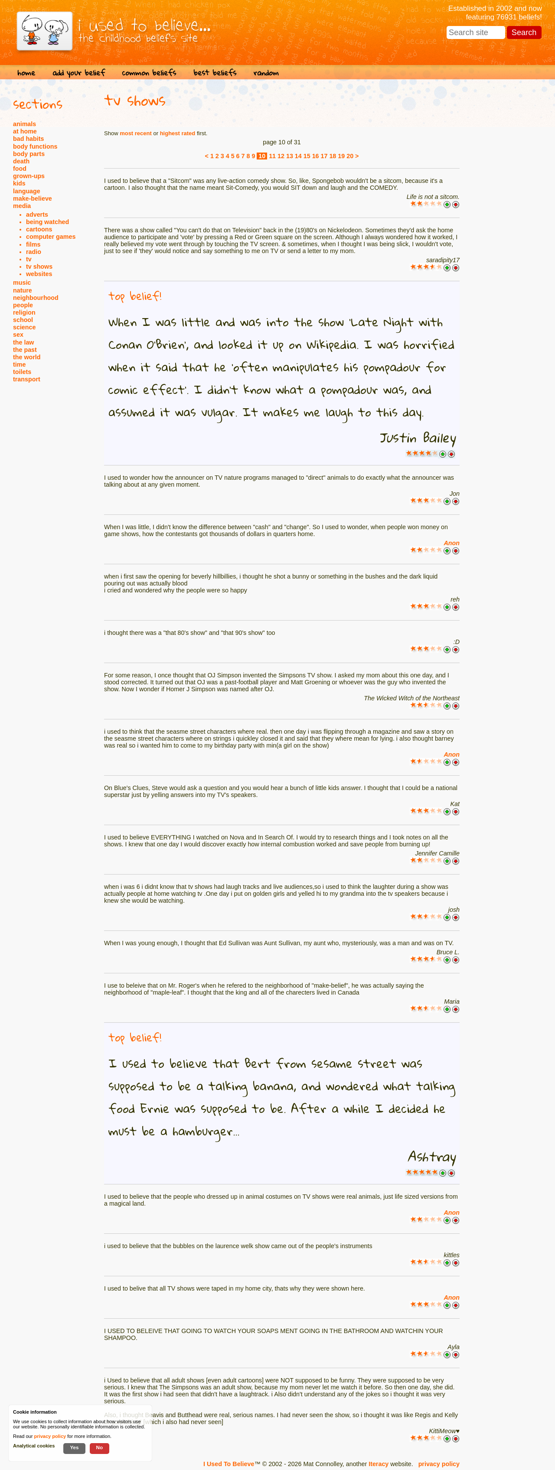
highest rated (178, 133)
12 (281, 156)
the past (25, 349)
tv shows (39, 266)
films (33, 244)
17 (324, 156)
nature (22, 290)
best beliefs (214, 72)
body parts (29, 153)
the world (27, 357)
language (26, 191)
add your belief (78, 72)
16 (315, 156)
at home (25, 131)
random (266, 72)
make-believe (32, 198)
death (21, 161)
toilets (22, 371)
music (22, 282)
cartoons (39, 229)
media (22, 205)
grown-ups (29, 175)
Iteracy (378, 1463)
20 (349, 156)
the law (23, 342)
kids (19, 183)
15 (307, 156)
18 (332, 156)
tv (29, 259)
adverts (37, 214)
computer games (50, 236)
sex (18, 334)
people (23, 305)
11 (272, 156)
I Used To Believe (228, 1463)
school (23, 319)
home (26, 72)
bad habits (28, 138)
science (24, 327)
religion (24, 312)
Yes (74, 1447)
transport (26, 379)
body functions (35, 146)
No (99, 1447)
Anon (452, 543)
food (19, 168)
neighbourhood (36, 297)
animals (24, 123)
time (19, 364)
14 (298, 156)
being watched (47, 221)
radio (33, 251)
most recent (136, 133)
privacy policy (439, 1463)
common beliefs (149, 72)
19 (341, 156)
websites (39, 273)
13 (289, 156)
